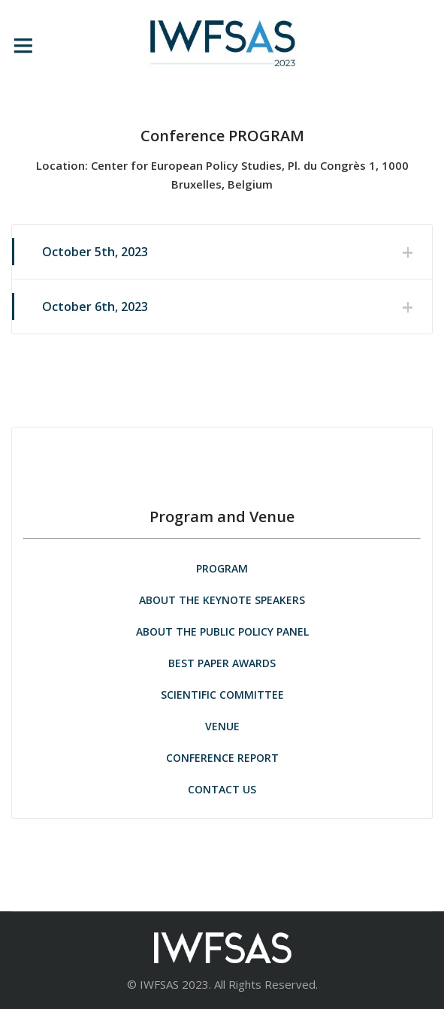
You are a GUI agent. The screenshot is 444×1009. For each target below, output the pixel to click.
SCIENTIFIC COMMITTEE (222, 694)
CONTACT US (222, 789)
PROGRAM (222, 568)
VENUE (222, 726)
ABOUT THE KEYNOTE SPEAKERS (222, 600)
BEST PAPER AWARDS (222, 663)
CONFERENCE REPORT (222, 758)
